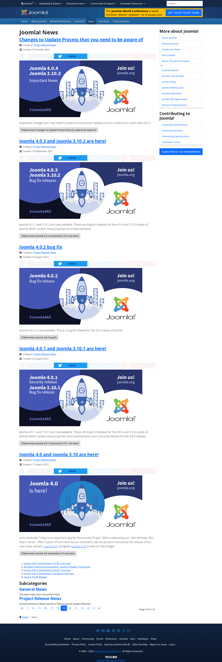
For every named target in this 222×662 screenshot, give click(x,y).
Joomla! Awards (170, 70)
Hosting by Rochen (111, 660)
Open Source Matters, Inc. (108, 651)
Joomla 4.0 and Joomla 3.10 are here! (59, 454)
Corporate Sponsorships (174, 124)
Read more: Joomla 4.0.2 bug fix (39, 337)
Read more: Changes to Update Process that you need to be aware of (58, 130)
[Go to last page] (99, 608)
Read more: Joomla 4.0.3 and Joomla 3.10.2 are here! (50, 235)
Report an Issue (158, 644)
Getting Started (170, 43)
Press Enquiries (121, 21)
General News (33, 589)
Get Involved (168, 55)
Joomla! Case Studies (173, 76)
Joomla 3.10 (78, 546)
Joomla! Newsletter (172, 93)
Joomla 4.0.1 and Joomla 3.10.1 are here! (62, 348)
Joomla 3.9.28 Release (35, 577)
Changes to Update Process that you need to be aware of (81, 39)
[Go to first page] (22, 608)
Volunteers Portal (171, 142)
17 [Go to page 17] (51, 608)
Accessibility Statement (57, 644)
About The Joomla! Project (175, 61)
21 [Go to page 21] (76, 608)
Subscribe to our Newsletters (181, 151)
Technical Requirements (174, 105)
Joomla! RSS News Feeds (174, 99)
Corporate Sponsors (172, 130)
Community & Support (102, 3)
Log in (172, 644)
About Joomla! (38, 21)
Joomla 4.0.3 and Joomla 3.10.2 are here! (62, 141)
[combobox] (185, 3)
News (91, 21)
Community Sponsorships (175, 136)
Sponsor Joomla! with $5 (117, 644)
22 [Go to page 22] (82, 608)
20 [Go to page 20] (70, 608)
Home (24, 21)
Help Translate (140, 644)
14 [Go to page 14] (33, 608)
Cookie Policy (95, 644)
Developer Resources (131, 3)
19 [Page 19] (64, 608)
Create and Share (171, 49)
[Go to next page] (93, 608)
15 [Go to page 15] (39, 608)
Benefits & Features (60, 21)
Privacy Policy (79, 644)
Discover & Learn (75, 3)
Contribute (103, 21)
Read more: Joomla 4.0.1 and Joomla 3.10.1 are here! (50, 443)
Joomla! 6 (80, 21)
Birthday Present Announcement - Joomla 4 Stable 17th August (57, 566)
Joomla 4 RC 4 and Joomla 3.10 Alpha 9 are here (49, 573)
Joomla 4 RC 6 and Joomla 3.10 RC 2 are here (47, 563)
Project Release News (45, 45)
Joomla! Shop (169, 81)
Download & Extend (50, 3)
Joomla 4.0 (50, 546)
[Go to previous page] (27, 608)
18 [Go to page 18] (57, 608)
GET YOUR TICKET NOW (183, 13)
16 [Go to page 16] (45, 608)
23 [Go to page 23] (88, 608)
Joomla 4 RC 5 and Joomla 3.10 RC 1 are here (47, 570)
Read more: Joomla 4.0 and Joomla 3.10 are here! (48, 553)
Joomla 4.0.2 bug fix (40, 247)
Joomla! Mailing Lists (173, 87)
